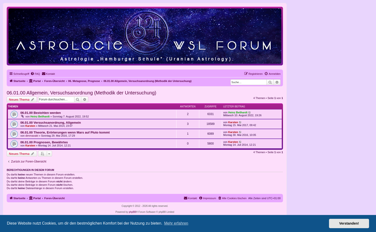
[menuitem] (35, 74)
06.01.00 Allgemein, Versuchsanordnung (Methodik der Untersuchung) (81, 92)
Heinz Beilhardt (40, 116)
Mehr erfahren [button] (176, 223)
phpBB (132, 212)
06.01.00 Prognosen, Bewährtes (44, 142)
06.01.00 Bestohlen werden (40, 113)
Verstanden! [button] (349, 223)
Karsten (30, 125)
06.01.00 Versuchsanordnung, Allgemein (50, 122)
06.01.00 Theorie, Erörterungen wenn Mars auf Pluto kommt (65, 132)
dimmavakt (31, 135)
